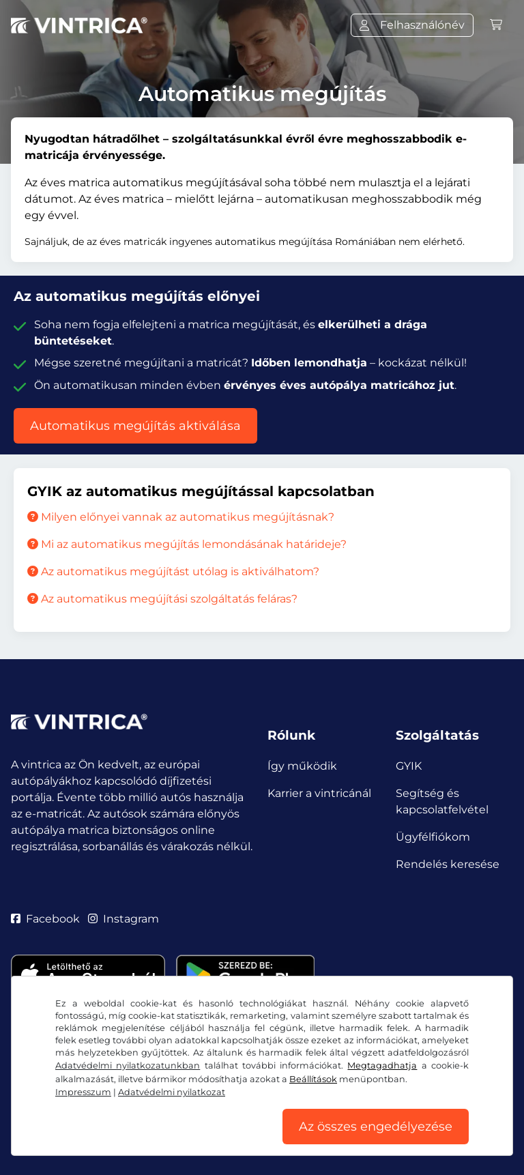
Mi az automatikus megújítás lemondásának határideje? (187, 544)
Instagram (123, 918)
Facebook (45, 918)
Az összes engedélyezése (375, 1126)
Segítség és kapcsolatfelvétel (442, 801)
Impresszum (83, 1092)
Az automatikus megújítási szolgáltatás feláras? (162, 598)
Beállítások (313, 1079)
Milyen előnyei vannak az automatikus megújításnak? (180, 516)
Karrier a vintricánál (319, 793)
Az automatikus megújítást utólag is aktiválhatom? (173, 571)
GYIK (409, 765)
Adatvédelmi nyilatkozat (171, 1092)
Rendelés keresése (447, 864)
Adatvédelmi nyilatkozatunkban (127, 1065)
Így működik (302, 765)
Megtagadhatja (382, 1065)
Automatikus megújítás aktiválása (135, 425)
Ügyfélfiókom (433, 836)
